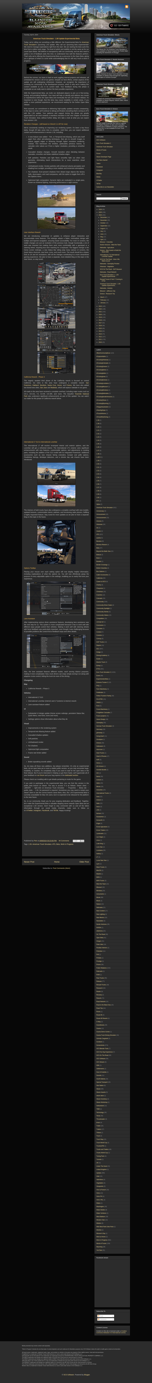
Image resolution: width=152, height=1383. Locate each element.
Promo (98, 964)
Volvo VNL (99, 1200)
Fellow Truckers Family (103, 696)
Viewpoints (99, 1186)
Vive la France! (101, 1190)
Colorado (99, 598)
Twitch (98, 163)
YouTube (99, 1250)
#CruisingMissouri (102, 386)
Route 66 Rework (101, 1018)
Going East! (100, 736)
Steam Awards (101, 1092)
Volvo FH (99, 1196)
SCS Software (100, 140)
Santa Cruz (52, 385)
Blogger (87, 1375)
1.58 (97, 491)
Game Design (100, 719)
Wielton (98, 1223)
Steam (98, 1089)
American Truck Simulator (42, 844)
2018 (100, 320)
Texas (98, 1116)
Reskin (98, 991)
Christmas (99, 591)
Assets (98, 531)
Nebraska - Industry (106, 288)
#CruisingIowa (100, 376)
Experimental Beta (102, 679)
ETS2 (98, 669)
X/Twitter (29, 810)
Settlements (100, 1068)
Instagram (37, 810)
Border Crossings (101, 565)
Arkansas (99, 524)
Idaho (98, 783)
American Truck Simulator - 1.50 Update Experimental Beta (56, 39)
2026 (100, 209)
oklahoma (99, 931)
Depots (98, 645)
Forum (98, 153)
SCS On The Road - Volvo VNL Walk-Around (110, 260)
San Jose (43, 388)
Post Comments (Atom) (61, 868)
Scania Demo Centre (103, 1032)
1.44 (97, 440)
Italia (97, 803)
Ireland (98, 800)
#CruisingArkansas (102, 360)
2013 (100, 334)
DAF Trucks (100, 642)
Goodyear (99, 739)
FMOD (98, 702)
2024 (100, 215)
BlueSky (99, 173)
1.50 (30, 844)
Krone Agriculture (101, 827)
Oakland (35, 385)
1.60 (97, 497)
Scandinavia (100, 1025)
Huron (59, 385)
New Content (100, 911)
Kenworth (99, 820)
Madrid (98, 874)
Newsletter (99, 921)
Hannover (99, 749)
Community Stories (102, 612)
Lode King (99, 843)
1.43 (97, 437)
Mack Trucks (100, 867)
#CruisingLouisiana (102, 383)
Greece (98, 743)
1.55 (97, 481)
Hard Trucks (100, 753)
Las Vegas (99, 837)
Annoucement (100, 514)
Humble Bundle (101, 770)
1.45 (97, 444)
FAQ (97, 686)
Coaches (99, 595)
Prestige (99, 961)
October (103, 223)
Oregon (98, 941)
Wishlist (98, 1230)
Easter (98, 659)
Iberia (98, 776)
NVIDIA (98, 927)
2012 (100, 337)
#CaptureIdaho (101, 356)
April (102, 239)
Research (99, 988)
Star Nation (100, 1085)
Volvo (98, 1193)
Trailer (98, 1126)
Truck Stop (99, 1139)
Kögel (98, 823)
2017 (100, 323)
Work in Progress (67, 844)
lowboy (98, 853)
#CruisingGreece (101, 366)
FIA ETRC (99, 699)
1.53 (97, 474)
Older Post (84, 862)
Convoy (98, 638)
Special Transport (101, 1082)
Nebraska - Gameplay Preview (109, 264)
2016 (100, 325)
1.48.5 (98, 457)
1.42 (97, 434)
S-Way (98, 1022)
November (103, 220)
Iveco (98, 806)
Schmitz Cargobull (102, 1038)
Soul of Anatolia (101, 1072)
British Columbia (101, 568)
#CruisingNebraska (102, 393)
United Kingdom (101, 1169)
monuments (100, 894)
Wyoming (99, 1247)
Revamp (99, 995)
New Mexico (100, 917)
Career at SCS (101, 581)
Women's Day (100, 1233)
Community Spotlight (103, 608)
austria (98, 538)
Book (98, 558)
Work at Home (100, 1237)
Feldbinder (99, 692)
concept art (99, 622)
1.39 (97, 423)
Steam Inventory (101, 1099)
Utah (97, 1176)
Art (97, 528)
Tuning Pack (100, 1156)
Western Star (100, 1220)
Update (98, 1173)
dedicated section (71, 775)
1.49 (97, 460)
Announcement (101, 517)
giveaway (99, 733)
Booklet (98, 561)
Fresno (69, 385)
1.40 (97, 427)
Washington (100, 1206)
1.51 (97, 467)
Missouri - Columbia (106, 242)
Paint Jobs (99, 944)
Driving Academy (101, 655)
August (102, 228)
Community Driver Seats (104, 605)
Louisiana (99, 850)
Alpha (98, 504)
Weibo (98, 177)
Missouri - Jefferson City (107, 291)
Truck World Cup (101, 1142)
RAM (98, 975)
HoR (97, 759)
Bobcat (98, 555)
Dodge (98, 652)
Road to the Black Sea (103, 1005)
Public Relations (101, 968)
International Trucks (102, 793)
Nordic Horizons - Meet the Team (110, 245)
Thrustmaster (100, 1119)
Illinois (98, 786)
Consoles (99, 628)
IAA (97, 773)
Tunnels (98, 1159)
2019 (100, 317)
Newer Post (29, 862)
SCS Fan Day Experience (104, 1052)
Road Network (100, 1001)
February (103, 300)
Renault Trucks (101, 985)
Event (98, 675)
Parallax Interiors (101, 948)
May (101, 237)
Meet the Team (101, 884)
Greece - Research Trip (107, 294)
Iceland (98, 780)
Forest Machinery (101, 709)
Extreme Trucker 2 (102, 682)
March (102, 297)
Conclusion (99, 625)
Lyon (98, 864)
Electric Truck (100, 662)
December (103, 217)
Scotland (99, 1042)
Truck (98, 1136)
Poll (97, 954)
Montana (99, 891)
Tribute (98, 1132)
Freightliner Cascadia (103, 712)
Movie (98, 897)
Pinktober (99, 951)
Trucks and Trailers (102, 1149)
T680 (98, 1109)
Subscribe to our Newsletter (105, 187)
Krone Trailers (100, 830)
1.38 (97, 420)
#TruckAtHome (101, 413)
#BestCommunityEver (103, 353)
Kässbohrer (100, 817)
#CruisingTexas (101, 400)
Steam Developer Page (103, 157)
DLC (97, 649)
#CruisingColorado (102, 363)
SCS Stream (100, 1062)
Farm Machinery (101, 689)
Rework (98, 998)
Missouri (99, 887)
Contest (98, 632)
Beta (58, 844)
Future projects (101, 716)
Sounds (98, 1075)
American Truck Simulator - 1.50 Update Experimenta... (110, 284)
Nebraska (99, 907)
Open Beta (99, 937)
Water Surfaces (101, 1213)
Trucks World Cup (102, 1153)
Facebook (45, 810)
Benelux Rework (101, 544)
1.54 (97, 477)
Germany (99, 729)
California (99, 578)
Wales (98, 1203)
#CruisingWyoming (102, 403)
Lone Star (99, 847)
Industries (99, 790)
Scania (98, 1028)
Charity (98, 585)
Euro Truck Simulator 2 (103, 143)
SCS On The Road (102, 1055)
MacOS (98, 870)
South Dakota (100, 1079)
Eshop (98, 665)
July (101, 231)
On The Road (100, 934)
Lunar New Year (101, 860)
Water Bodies (100, 1210)
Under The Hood (101, 1166)
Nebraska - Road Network (108, 272)
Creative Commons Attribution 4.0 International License (111, 1332)
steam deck (100, 1095)
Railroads (99, 971)
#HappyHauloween (102, 407)
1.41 (97, 430)
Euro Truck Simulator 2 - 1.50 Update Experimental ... (109, 275)
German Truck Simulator (104, 726)
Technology (100, 1112)
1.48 (97, 454)
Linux (98, 840)
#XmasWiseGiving (102, 417)
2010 (100, 342)
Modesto (54, 388)
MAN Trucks (100, 880)
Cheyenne (99, 588)
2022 (100, 309)
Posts (100, 1316)
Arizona (98, 521)
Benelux (99, 541)
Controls (99, 635)
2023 (100, 306)
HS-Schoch (100, 766)
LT (97, 857)
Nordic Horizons (101, 924)
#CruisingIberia (101, 370)
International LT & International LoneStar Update (109, 255)
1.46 (97, 447)
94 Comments (64, 841)
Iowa (97, 796)
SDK (97, 1065)
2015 (100, 328)
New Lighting (100, 914)
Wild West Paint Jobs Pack (104, 1226)
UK (97, 1163)
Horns (98, 763)
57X (97, 501)
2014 (100, 331)
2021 (100, 312)
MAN (98, 877)
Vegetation (99, 1183)
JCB (97, 810)
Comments (102, 1319)
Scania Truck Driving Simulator (106, 1035)
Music (98, 901)
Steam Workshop (101, 1102)
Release (99, 981)
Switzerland (100, 1106)
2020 (100, 314)
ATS (53, 844)
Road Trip (99, 1008)
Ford (97, 706)
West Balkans (100, 1216)
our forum (40, 775)
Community (100, 602)
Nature (98, 904)
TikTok (55, 810)
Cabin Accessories (102, 575)
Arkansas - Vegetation (107, 266)
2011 (100, 339)
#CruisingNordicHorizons (104, 397)
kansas (98, 813)
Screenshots (100, 1045)
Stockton (43, 385)
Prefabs (98, 958)
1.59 (97, 494)
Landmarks (99, 833)
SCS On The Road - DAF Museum (111, 269)
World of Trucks (101, 150)
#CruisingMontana (102, 390)
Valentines (99, 1179)
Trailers (98, 1129)
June (102, 234)
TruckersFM (100, 1146)
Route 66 (99, 1015)
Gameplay (99, 722)
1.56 (97, 484)
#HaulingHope (100, 410)
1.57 (97, 487)
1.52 (97, 470)
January (103, 303)
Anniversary (100, 511)
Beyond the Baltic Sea (103, 551)
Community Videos (102, 615)
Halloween (99, 746)
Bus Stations (100, 571)
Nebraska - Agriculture (107, 247)
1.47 (97, 450)
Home (56, 862)
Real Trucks (100, 978)
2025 (100, 212)
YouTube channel (101, 160)
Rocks (98, 1011)
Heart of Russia (101, 756)
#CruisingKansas (101, 380)
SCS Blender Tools (102, 1048)
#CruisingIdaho (101, 373)
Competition (100, 618)
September (104, 226)
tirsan (98, 1122)
